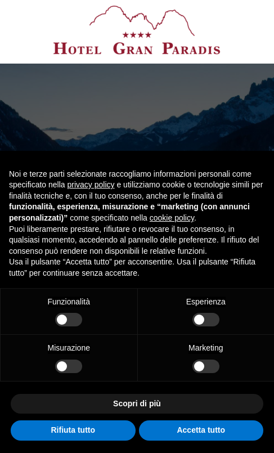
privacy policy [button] (91, 184)
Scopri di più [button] (137, 403)
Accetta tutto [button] (201, 429)
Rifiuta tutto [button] (73, 429)
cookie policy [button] (172, 217)
